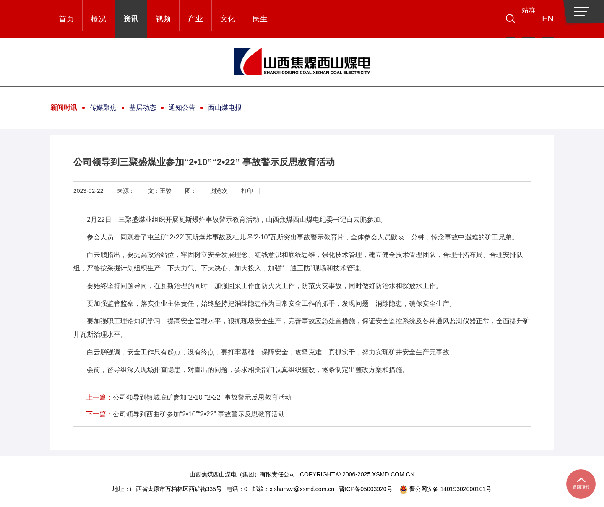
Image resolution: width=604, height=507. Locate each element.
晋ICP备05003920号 (366, 489)
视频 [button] (163, 19)
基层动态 (142, 107)
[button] (522, 19)
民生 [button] (260, 19)
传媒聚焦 (103, 107)
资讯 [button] (130, 19)
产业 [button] (195, 19)
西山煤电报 (225, 107)
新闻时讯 (63, 107)
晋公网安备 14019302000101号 (445, 489)
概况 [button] (98, 19)
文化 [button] (227, 19)
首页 (66, 19)
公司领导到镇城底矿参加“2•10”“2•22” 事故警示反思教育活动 (202, 397)
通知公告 (182, 107)
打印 (247, 190)
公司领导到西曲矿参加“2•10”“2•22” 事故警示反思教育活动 (199, 414)
